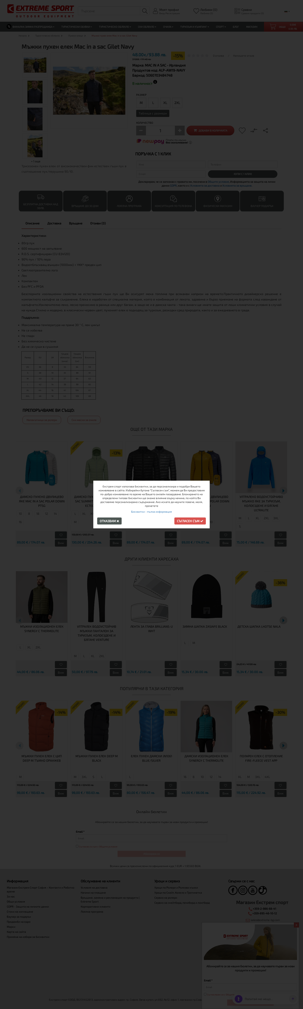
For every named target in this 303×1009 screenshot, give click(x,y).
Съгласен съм (190, 521)
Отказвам (109, 521)
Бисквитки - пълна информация (151, 511)
